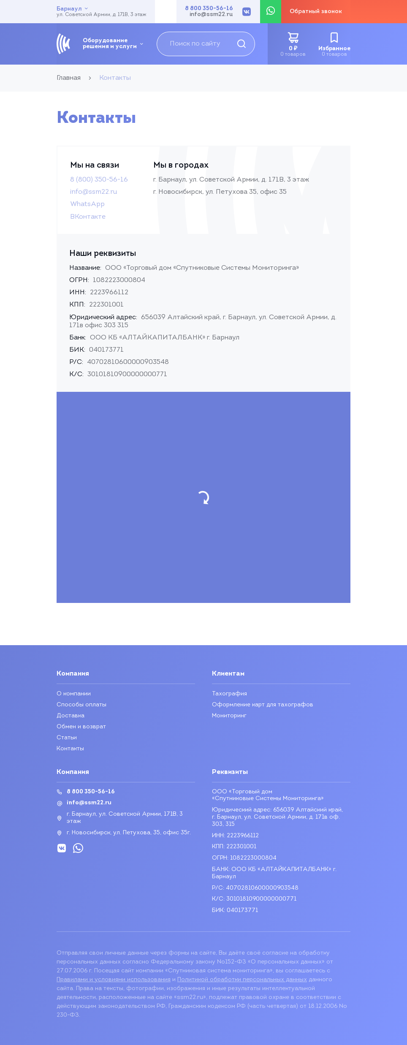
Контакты (70, 749)
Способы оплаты (81, 705)
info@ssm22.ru (211, 15)
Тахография (229, 694)
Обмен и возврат (81, 727)
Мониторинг (229, 716)
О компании (74, 694)
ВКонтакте (88, 217)
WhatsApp (87, 204)
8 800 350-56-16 (209, 9)
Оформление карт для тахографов (262, 705)
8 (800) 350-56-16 (99, 179)
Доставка (70, 716)
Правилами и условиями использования (114, 980)
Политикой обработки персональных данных (242, 980)
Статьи (67, 738)
